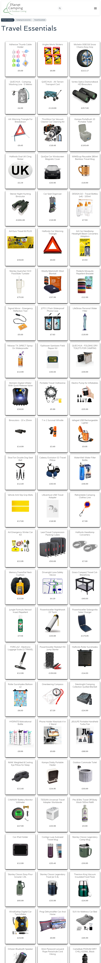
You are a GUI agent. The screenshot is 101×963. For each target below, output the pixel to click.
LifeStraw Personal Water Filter (85, 309)
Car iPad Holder (20, 837)
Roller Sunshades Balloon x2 (20, 685)
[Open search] (60, 8)
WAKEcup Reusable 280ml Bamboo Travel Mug (85, 157)
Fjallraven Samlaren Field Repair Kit (52, 346)
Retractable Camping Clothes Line (85, 496)
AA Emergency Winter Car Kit (20, 533)
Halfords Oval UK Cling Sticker (20, 157)
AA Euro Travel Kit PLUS (20, 231)
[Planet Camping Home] (15, 8)
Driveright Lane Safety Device (52, 573)
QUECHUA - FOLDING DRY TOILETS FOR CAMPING (85, 346)
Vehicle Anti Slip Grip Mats (20, 495)
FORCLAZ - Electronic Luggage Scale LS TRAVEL (20, 648)
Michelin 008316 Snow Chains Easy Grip (85, 45)
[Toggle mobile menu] (95, 8)
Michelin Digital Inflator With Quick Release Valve (20, 384)
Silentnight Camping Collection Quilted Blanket (85, 685)
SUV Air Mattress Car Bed (85, 911)
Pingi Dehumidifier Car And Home (53, 912)
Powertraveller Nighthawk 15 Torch (52, 610)
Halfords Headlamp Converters (84, 533)
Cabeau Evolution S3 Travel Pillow (52, 458)
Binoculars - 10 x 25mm (20, 420)
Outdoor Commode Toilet (85, 762)
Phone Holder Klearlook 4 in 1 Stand (52, 722)
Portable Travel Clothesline (52, 383)
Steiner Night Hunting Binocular (20, 195)
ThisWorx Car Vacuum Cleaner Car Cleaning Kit (52, 120)
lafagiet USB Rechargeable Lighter (85, 421)
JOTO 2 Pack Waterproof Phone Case (52, 309)
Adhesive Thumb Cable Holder (20, 45)
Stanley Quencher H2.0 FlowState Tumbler (20, 272)
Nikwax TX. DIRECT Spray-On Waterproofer (20, 346)
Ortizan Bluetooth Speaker (20, 949)
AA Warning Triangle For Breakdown (20, 120)
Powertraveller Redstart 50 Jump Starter (53, 648)
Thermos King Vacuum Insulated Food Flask (85, 875)
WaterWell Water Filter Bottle (85, 458)
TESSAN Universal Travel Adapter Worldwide (53, 801)
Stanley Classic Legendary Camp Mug (84, 838)
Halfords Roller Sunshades (85, 647)
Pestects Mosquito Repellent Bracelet (85, 272)
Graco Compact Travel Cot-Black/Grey (85, 573)
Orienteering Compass (52, 684)
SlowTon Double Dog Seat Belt (20, 458)
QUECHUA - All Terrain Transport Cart (53, 83)
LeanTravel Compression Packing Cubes (52, 533)
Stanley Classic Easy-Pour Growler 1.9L (20, 875)
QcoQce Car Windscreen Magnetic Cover (52, 157)
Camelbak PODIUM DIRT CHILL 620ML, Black (85, 950)
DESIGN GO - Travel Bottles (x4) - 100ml (85, 195)
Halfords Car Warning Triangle (52, 232)
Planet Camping (7, 20)
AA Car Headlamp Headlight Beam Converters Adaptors (85, 234)
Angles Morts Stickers (52, 44)
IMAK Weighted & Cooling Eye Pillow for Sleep (20, 763)
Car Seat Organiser (53, 194)
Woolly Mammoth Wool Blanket (52, 272)
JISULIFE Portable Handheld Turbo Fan (85, 722)
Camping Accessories (23, 20)
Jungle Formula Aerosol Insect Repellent (20, 610)
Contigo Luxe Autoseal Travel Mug (52, 838)
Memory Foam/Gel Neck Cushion (20, 573)
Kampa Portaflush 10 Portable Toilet (85, 120)
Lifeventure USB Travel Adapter (52, 496)
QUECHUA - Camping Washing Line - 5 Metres (20, 83)
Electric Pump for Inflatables (85, 383)
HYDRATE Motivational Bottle (20, 722)
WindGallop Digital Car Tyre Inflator (20, 912)
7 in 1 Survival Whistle (52, 420)
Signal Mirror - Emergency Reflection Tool (20, 309)
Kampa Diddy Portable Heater (52, 763)
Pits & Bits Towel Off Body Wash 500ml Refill (85, 801)
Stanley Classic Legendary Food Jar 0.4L (52, 875)
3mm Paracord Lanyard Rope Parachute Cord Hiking (52, 951)
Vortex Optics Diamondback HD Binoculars (85, 83)
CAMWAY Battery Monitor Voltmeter (20, 801)
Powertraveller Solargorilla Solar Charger (85, 610)
